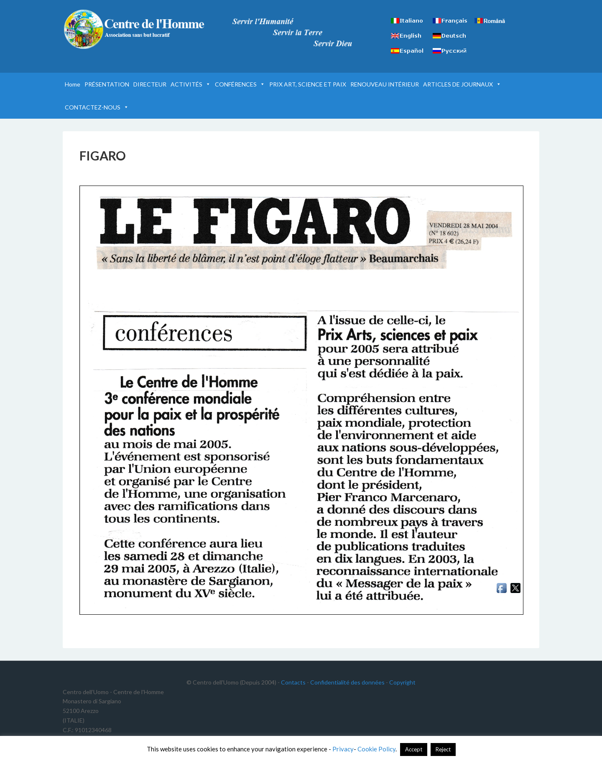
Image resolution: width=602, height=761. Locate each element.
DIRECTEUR (149, 84)
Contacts (293, 682)
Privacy (343, 749)
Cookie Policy (376, 749)
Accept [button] (413, 749)
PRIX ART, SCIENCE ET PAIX (307, 84)
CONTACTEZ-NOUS (97, 107)
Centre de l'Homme (134, 29)
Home (72, 84)
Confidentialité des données (347, 682)
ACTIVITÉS (191, 84)
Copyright (402, 682)
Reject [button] (443, 749)
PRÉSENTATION (106, 84)
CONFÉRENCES (240, 84)
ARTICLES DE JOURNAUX (462, 84)
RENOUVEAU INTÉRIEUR (384, 84)
